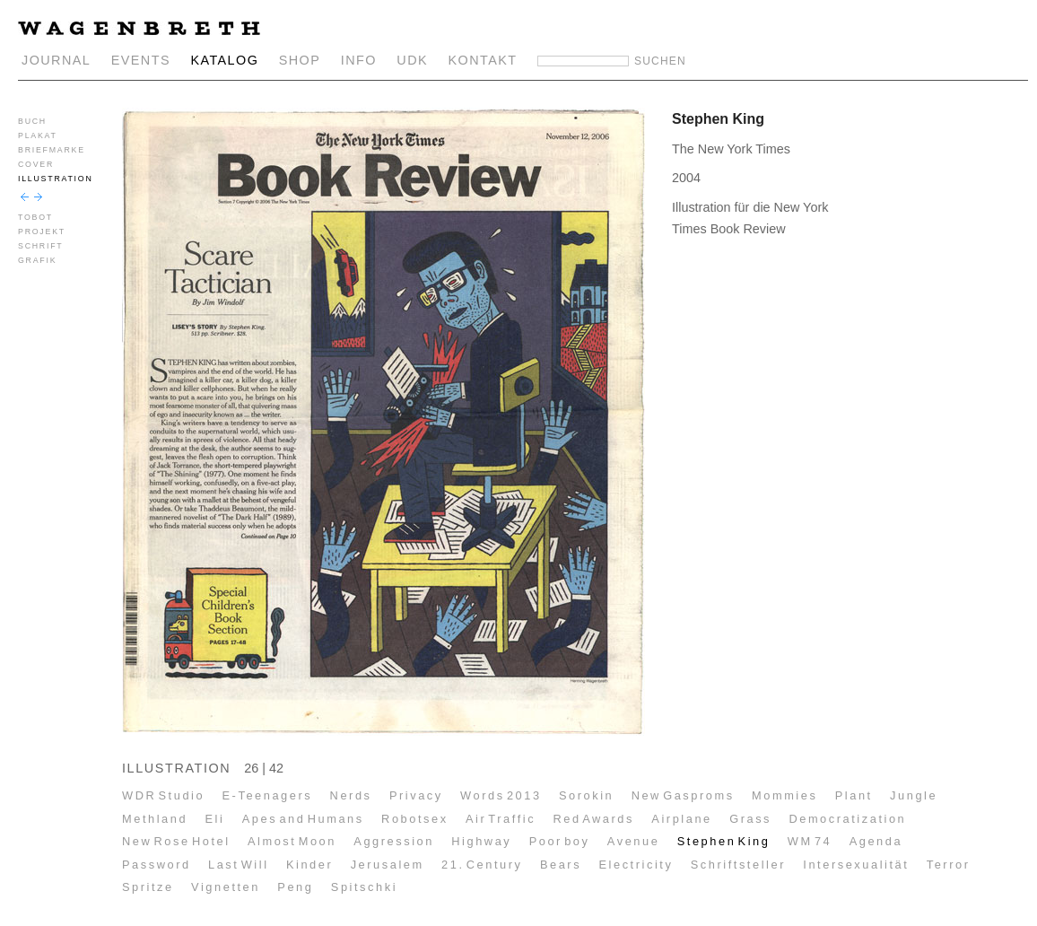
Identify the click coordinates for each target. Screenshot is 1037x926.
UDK (412, 60)
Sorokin (586, 795)
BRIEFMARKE (51, 149)
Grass (750, 819)
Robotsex (415, 819)
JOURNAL (56, 60)
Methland (154, 819)
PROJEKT (41, 231)
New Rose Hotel (176, 841)
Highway (481, 841)
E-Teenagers (267, 795)
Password (156, 864)
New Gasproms (683, 795)
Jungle (913, 795)
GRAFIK (37, 260)
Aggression (393, 841)
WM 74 (810, 841)
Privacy (416, 795)
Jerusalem (387, 864)
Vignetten (225, 887)
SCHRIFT (40, 245)
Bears (560, 864)
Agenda (876, 841)
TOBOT (35, 217)
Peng (295, 887)
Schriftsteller (738, 864)
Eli (214, 819)
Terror (949, 864)
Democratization (847, 819)
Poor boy (559, 841)
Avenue (633, 841)
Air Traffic (501, 819)
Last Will (238, 864)
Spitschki (364, 887)
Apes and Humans (303, 819)
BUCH (32, 121)
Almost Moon (292, 841)
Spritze (148, 887)
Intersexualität (856, 864)
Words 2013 (501, 795)
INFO (359, 60)
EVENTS (140, 60)
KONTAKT (483, 60)
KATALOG (224, 60)
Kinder (309, 864)
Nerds (351, 795)
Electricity (635, 864)
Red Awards (593, 819)
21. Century (481, 864)
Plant (854, 795)
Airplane (681, 819)
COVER (36, 164)
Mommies (784, 795)
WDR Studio (163, 795)
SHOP (300, 60)
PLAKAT (37, 135)
